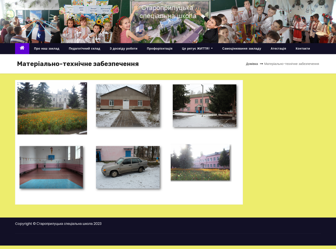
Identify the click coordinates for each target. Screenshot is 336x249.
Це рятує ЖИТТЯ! (197, 48)
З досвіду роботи (124, 48)
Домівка (252, 63)
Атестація (278, 48)
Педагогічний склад (84, 48)
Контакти (303, 48)
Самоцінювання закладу (241, 48)
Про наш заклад (46, 48)
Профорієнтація (160, 48)
